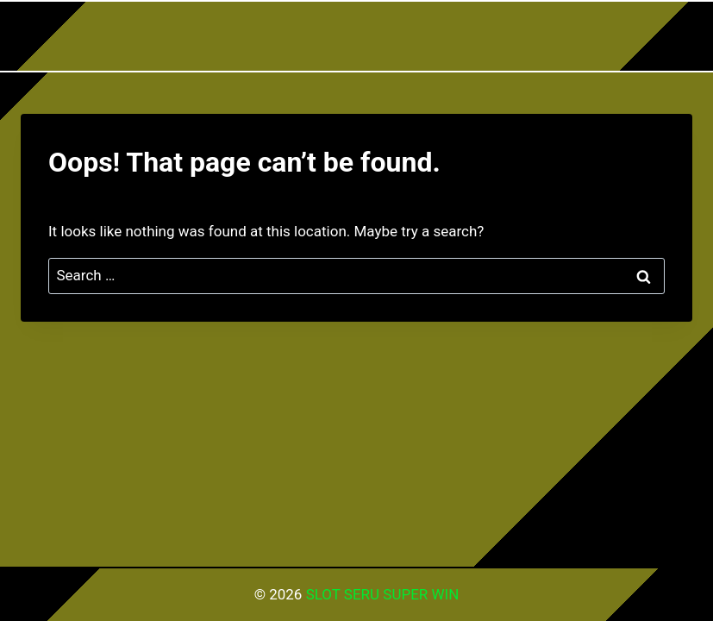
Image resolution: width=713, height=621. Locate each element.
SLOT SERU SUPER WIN (383, 594)
